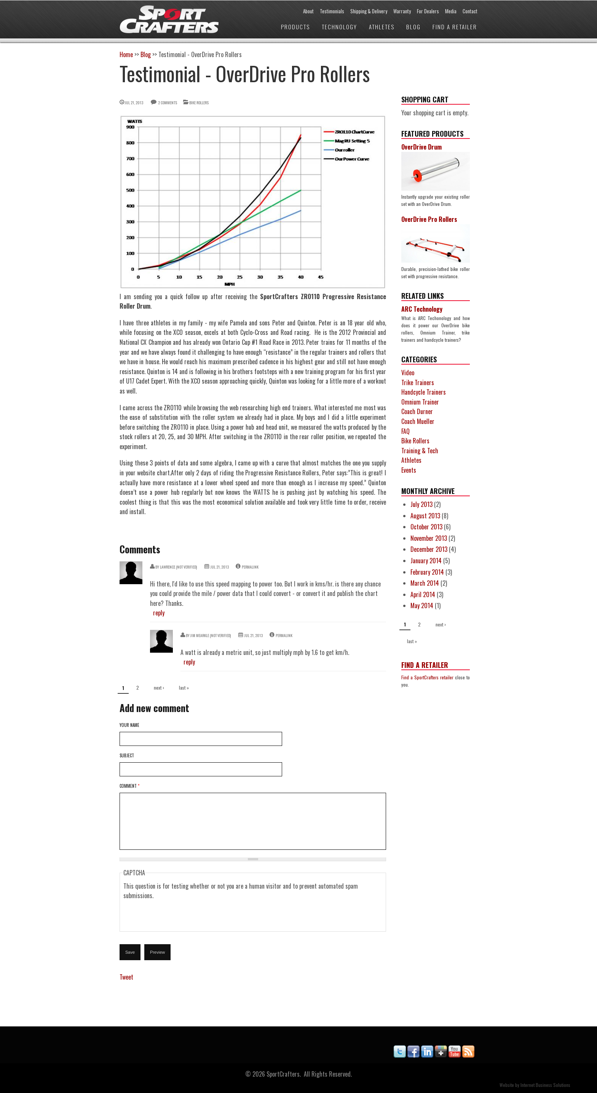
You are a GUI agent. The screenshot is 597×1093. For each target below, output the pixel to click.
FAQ (405, 431)
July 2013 (421, 504)
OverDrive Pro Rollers (429, 219)
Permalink (250, 567)
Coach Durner (417, 411)
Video (407, 372)
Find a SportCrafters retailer (427, 677)
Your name (129, 725)
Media (451, 11)
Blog (413, 26)
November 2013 (428, 538)
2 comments (167, 102)
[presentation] (181, 915)
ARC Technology (421, 309)
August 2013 (425, 515)
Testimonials (332, 11)
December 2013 (428, 549)
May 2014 (421, 605)
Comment (129, 786)
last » (184, 687)
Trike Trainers (417, 382)
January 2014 (426, 560)
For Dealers (428, 11)
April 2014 (422, 594)
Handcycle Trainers (423, 392)
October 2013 (426, 526)
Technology (339, 26)
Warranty (402, 11)
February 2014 (427, 572)
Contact (470, 11)
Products (295, 26)
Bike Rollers (199, 102)
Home (126, 54)
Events (408, 470)
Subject (127, 755)
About (308, 11)
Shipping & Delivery (368, 11)
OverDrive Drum (421, 146)
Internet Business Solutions (545, 1085)
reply (158, 612)
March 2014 (424, 583)
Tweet (126, 976)
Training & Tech (419, 450)
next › (159, 687)
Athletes (381, 26)
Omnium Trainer (420, 401)
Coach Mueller (417, 421)
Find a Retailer (455, 26)
